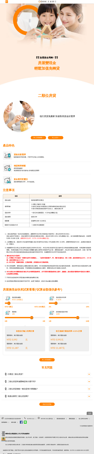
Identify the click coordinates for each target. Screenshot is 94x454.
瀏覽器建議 (72, 418)
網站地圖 (13, 422)
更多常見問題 (47, 404)
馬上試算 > (55, 137)
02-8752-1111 (31, 418)
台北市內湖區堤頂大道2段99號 (13, 418)
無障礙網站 (4, 422)
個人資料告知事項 (83, 418)
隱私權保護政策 (61, 418)
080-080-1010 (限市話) (47, 418)
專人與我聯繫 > (38, 137)
